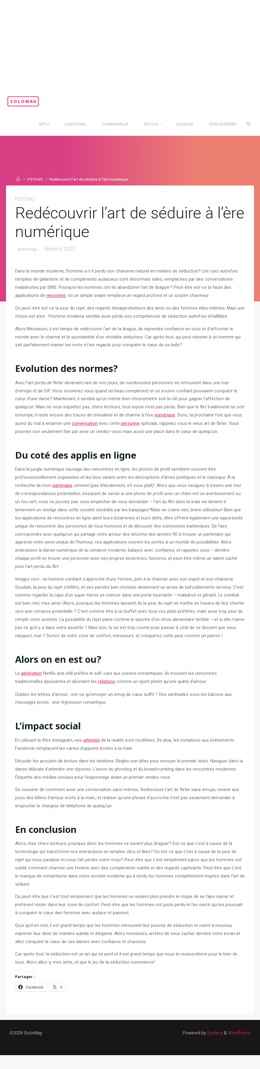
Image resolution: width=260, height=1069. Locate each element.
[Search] (247, 124)
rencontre (55, 296)
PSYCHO (35, 179)
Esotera (213, 1046)
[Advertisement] (130, 45)
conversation (96, 426)
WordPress (239, 1046)
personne (141, 426)
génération (32, 681)
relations (106, 689)
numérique (173, 418)
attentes (92, 748)
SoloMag (30, 101)
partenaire (62, 489)
